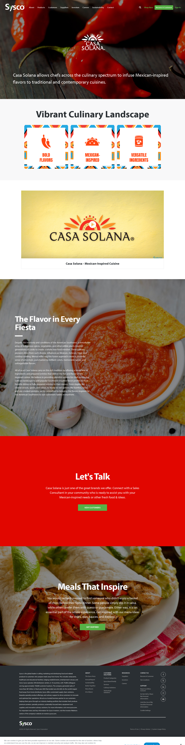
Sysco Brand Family (110, 681)
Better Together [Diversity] (90, 686)
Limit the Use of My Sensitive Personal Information (146, 704)
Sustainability (89, 683)
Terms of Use (134, 729)
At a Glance (89, 692)
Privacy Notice (145, 729)
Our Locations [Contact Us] (144, 680)
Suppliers (125, 676)
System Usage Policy (159, 729)
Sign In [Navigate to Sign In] (178, 7)
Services (106, 684)
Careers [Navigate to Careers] (86, 7)
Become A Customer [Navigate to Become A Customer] (164, 7)
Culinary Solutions (110, 688)
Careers (124, 683)
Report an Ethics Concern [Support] (145, 690)
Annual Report (90, 680)
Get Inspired (92, 627)
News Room (89, 689)
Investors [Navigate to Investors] (75, 7)
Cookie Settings (145, 710)
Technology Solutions (107, 691)
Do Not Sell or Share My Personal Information (146, 696)
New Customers (92, 507)
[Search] (140, 8)
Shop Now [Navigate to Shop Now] (148, 7)
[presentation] (163, 674)
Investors (125, 680)
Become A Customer (147, 676)
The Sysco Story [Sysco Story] (90, 676)
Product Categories (110, 678)
